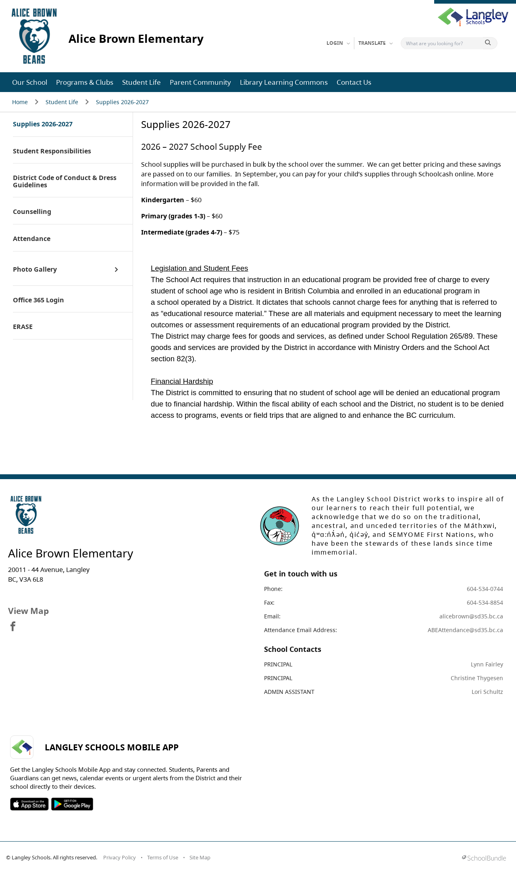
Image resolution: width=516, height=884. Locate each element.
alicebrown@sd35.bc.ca (471, 616)
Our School (29, 82)
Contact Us (354, 82)
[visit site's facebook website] (13, 627)
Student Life (141, 82)
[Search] (443, 43)
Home (20, 102)
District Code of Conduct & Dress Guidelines (65, 181)
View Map (28, 610)
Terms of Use (162, 857)
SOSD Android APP (72, 804)
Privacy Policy (119, 857)
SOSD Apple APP (29, 804)
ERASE (23, 327)
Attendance (31, 239)
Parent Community (200, 82)
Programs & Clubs (84, 82)
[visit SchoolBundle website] (484, 859)
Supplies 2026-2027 (122, 102)
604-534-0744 (485, 589)
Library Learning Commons (284, 82)
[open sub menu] (116, 269)
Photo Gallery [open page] (35, 269)
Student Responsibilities (52, 151)
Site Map (199, 857)
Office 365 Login (38, 300)
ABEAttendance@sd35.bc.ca (465, 630)
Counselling (32, 212)
